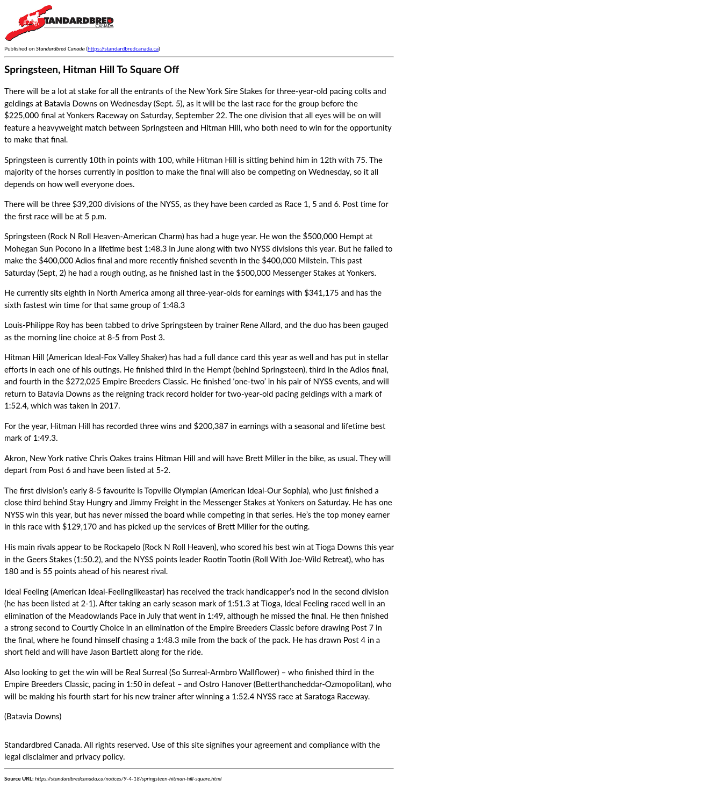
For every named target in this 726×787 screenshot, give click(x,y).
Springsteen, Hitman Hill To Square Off (91, 69)
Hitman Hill (24, 357)
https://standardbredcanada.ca (123, 48)
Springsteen (25, 236)
